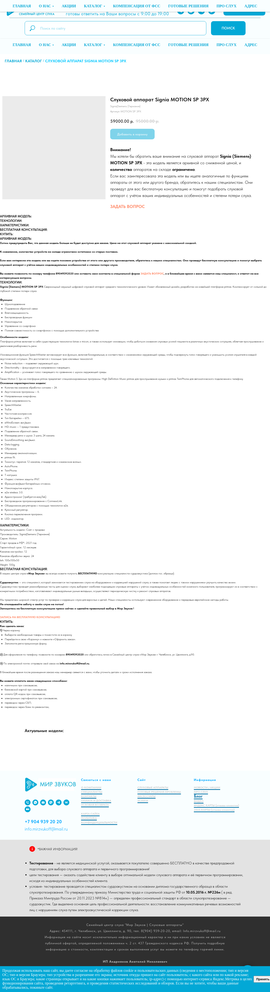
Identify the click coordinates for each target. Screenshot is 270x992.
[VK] (66, 802)
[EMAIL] (43, 802)
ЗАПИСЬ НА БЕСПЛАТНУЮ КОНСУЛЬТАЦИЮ (30, 617)
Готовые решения (188, 45)
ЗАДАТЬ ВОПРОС (127, 206)
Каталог (33, 61)
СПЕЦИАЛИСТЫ (91, 792)
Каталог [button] (93, 45)
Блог (198, 796)
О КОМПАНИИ (91, 787)
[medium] (28, 809)
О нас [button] (45, 45)
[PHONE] (180, 10)
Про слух (226, 45)
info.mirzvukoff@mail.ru (131, 8)
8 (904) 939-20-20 (85, 8)
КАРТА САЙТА (90, 814)
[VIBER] (211, 10)
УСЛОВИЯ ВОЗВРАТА (95, 805)
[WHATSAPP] (191, 10)
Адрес (250, 45)
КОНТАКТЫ (88, 796)
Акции (69, 45)
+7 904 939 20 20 (43, 821)
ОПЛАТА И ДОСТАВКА (96, 800)
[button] (244, 11)
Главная (22, 45)
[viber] (51, 802)
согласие (81, 970)
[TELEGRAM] (201, 10)
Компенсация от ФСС (136, 45)
